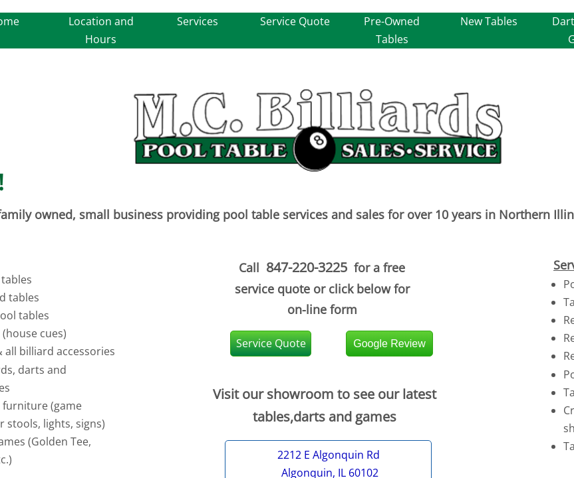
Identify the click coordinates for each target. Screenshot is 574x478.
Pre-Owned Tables (392, 30)
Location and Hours (101, 30)
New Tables (488, 21)
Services (197, 21)
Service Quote (295, 21)
